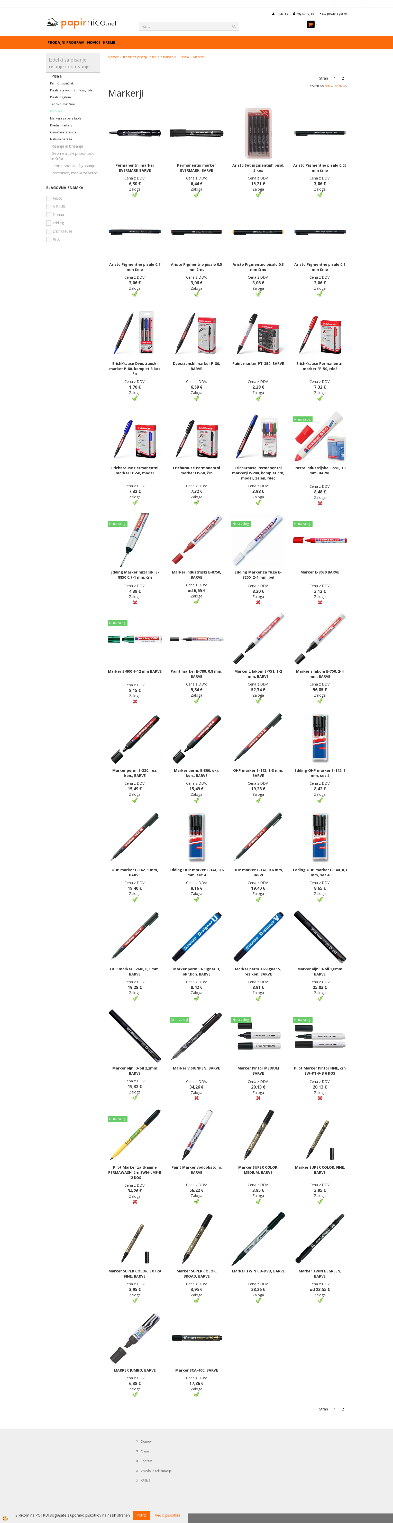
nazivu (341, 86)
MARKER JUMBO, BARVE (135, 1370)
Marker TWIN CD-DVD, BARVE (258, 1271)
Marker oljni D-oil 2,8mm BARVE (319, 971)
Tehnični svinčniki (62, 104)
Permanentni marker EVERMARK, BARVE (196, 168)
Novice (93, 42)
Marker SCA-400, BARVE (196, 1370)
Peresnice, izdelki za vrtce (74, 172)
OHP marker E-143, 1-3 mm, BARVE (258, 773)
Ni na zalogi (302, 419)
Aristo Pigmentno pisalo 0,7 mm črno (134, 267)
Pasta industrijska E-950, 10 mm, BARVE (320, 470)
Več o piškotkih (167, 1515)
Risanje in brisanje (67, 146)
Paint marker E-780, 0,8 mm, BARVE (196, 674)
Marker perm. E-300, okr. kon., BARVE (196, 773)
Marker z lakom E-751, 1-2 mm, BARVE (258, 674)
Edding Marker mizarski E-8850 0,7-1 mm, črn (135, 575)
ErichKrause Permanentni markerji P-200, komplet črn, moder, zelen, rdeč (258, 473)
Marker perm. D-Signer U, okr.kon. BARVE (196, 971)
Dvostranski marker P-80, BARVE (196, 366)
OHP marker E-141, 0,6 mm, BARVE (258, 872)
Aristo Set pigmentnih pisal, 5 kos (258, 168)
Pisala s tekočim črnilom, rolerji (72, 90)
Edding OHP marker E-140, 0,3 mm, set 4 (320, 872)
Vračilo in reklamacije (156, 1471)
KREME (109, 42)
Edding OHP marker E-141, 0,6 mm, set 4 (197, 872)
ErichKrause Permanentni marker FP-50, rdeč (319, 366)
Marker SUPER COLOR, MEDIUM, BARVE (258, 1170)
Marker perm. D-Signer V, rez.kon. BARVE (258, 971)
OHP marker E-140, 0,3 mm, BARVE (135, 971)
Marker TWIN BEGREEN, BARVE (320, 1274)
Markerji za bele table (65, 118)
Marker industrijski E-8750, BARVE (196, 575)
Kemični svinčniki (62, 83)
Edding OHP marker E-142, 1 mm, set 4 (320, 773)
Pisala (56, 76)
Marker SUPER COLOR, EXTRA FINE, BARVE (134, 1274)
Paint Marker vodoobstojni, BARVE (196, 1170)
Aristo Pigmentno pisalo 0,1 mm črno (319, 267)
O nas (145, 1451)
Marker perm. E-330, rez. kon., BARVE (134, 773)
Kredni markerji (61, 125)
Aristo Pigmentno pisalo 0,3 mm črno (258, 267)
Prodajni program (66, 42)
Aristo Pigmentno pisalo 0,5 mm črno (196, 267)
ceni (329, 86)
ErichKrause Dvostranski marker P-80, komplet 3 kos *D (134, 368)
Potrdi (141, 1515)
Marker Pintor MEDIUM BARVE (258, 1071)
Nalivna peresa (61, 139)
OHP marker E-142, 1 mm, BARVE (135, 872)
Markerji (56, 111)
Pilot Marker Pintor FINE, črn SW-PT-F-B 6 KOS (320, 1071)
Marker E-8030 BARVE (319, 572)
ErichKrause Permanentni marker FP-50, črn (196, 470)
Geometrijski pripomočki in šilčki (72, 156)
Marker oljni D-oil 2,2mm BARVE (134, 1071)
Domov (113, 57)
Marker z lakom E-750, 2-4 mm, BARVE (320, 674)
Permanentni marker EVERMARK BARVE (134, 168)
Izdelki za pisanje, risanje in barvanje (149, 57)
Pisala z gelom (60, 97)
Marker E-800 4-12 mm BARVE (135, 671)
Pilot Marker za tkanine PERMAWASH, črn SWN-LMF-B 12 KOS (134, 1172)
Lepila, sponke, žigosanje (73, 165)
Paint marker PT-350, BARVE (258, 363)
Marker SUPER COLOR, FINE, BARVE (320, 1170)
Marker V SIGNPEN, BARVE (196, 1068)
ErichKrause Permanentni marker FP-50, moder (134, 470)
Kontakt (146, 1461)
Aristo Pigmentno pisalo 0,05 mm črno (319, 168)
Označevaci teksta (63, 132)
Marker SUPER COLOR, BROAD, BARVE (197, 1274)
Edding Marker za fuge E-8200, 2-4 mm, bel (258, 575)
